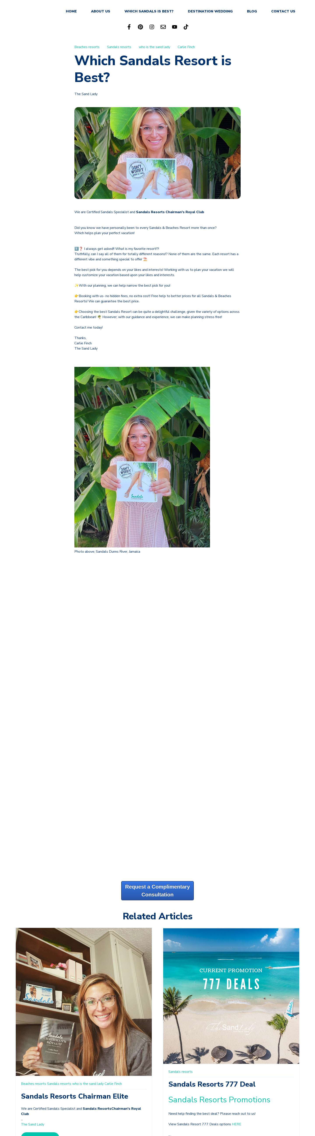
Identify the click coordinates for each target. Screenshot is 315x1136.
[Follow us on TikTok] (186, 27)
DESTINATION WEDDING (210, 11)
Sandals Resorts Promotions (220, 1099)
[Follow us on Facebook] (129, 27)
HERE (236, 1124)
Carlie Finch (186, 47)
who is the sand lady (154, 47)
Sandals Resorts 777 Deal (212, 1084)
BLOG (252, 11)
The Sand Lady (86, 94)
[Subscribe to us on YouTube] (174, 27)
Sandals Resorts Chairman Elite (74, 1096)
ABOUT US (100, 11)
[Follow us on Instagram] (151, 27)
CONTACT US (283, 11)
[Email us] (163, 27)
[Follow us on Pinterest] (140, 27)
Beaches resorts (87, 47)
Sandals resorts (119, 47)
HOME (71, 11)
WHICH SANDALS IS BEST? (148, 11)
